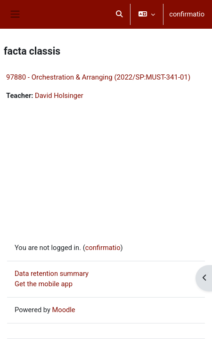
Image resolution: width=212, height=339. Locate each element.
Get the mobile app (44, 284)
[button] (119, 14)
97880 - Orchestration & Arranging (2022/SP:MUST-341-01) (98, 77)
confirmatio (186, 14)
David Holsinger (59, 95)
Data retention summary (52, 273)
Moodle (63, 310)
